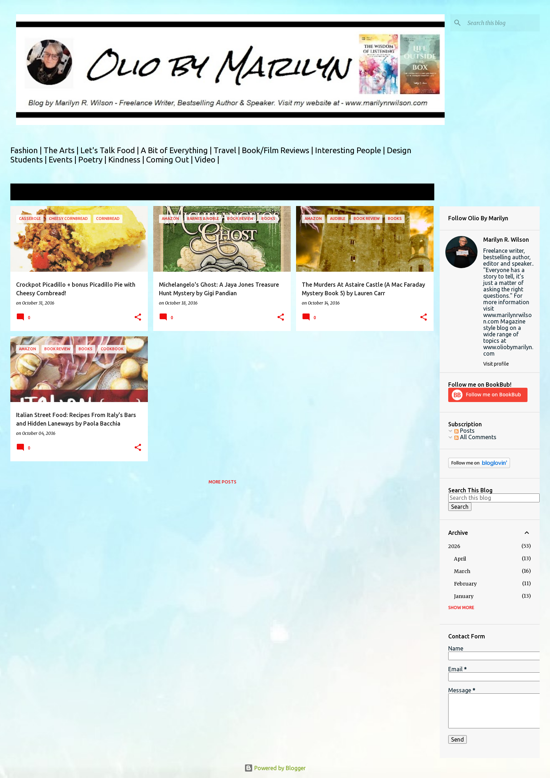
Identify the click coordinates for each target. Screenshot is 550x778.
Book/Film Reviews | (278, 150)
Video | (207, 159)
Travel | (228, 150)
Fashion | (27, 150)
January (464, 596)
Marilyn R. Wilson (506, 239)
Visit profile (496, 364)
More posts (222, 482)
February (465, 584)
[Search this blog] (502, 22)
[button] (138, 317)
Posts (464, 430)
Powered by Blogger (275, 768)
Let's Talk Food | (110, 150)
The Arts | (62, 150)
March (462, 571)
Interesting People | (351, 150)
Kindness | (127, 159)
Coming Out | (170, 159)
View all (419, 192)
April (460, 559)
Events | (63, 159)
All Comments (475, 437)
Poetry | (93, 159)
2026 (454, 546)
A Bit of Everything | (177, 150)
